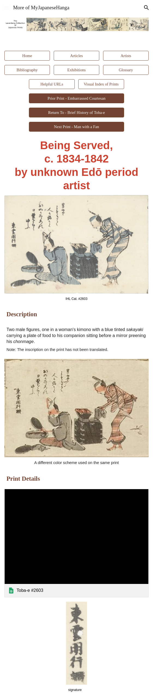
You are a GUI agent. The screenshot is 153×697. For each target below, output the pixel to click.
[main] (76, 165)
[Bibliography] (27, 70)
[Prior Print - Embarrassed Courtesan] (76, 98)
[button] (6, 7)
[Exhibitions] (76, 70)
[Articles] (76, 55)
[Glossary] (125, 70)
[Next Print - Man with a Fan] (76, 126)
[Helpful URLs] (51, 84)
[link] (76, 543)
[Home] (27, 55)
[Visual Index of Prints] (101, 84)
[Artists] (125, 55)
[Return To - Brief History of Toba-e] (76, 112)
